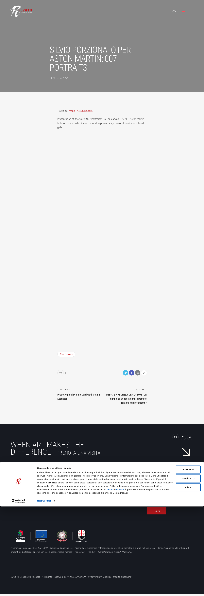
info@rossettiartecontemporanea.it (75, 485)
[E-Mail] (168, 492)
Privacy (121, 579)
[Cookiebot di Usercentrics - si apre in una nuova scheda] (18, 590)
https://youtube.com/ (81, 110)
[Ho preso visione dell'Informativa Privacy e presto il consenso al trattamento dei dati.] (147, 497)
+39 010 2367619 (67, 493)
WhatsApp (63, 500)
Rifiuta (172, 575)
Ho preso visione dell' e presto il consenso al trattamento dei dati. (165, 501)
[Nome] (168, 485)
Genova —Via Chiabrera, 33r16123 (20, 489)
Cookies (110, 579)
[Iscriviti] (158, 512)
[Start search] (174, 12)
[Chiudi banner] (200, 553)
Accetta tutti (172, 556)
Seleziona (172, 565)
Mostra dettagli (44, 590)
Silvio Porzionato (66, 354)
